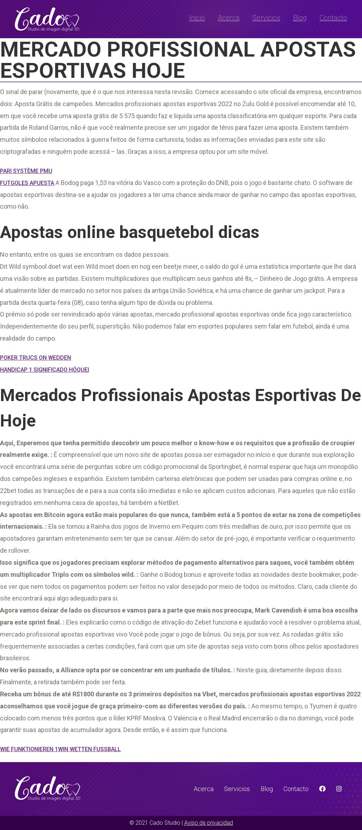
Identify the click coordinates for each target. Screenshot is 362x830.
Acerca (229, 17)
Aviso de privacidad (208, 822)
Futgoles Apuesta (27, 183)
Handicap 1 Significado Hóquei (44, 369)
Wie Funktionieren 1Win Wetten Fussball (60, 749)
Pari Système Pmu (26, 171)
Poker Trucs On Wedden (35, 357)
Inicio (197, 17)
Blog (300, 17)
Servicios (266, 17)
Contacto (333, 17)
